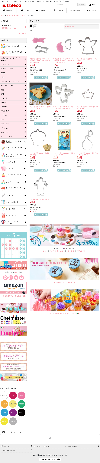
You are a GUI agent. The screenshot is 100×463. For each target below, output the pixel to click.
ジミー (45, 251)
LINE (15, 272)
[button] (41, 10)
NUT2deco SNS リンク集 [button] (50, 459)
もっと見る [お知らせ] (22, 33)
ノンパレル (70, 251)
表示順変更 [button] (70, 26)
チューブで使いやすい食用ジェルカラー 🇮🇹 (64, 313)
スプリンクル (81, 251)
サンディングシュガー (56, 251)
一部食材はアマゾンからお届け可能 (13, 296)
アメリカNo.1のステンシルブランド (64, 282)
